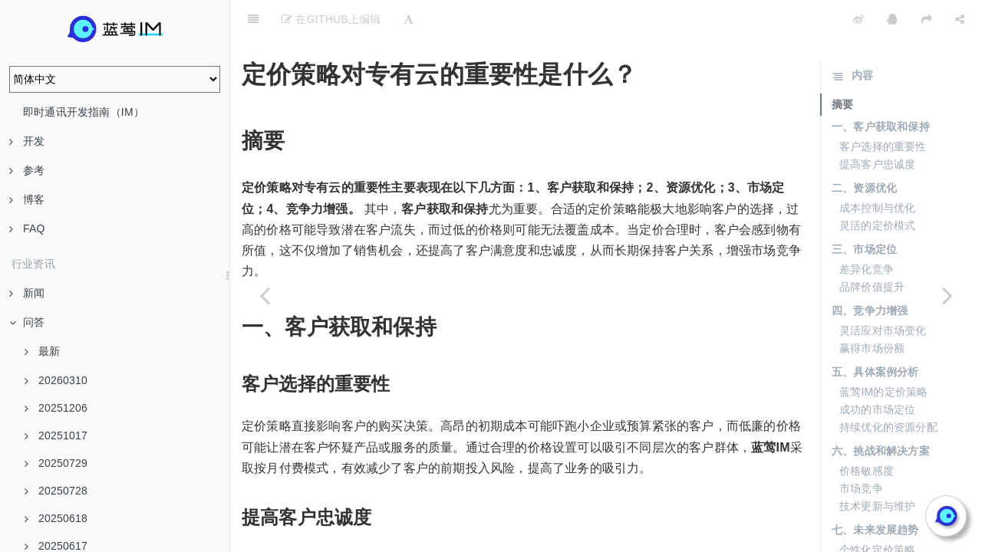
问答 (26, 322)
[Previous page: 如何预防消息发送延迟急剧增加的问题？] (264, 295)
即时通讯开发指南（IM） (83, 112)
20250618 (56, 518)
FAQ (27, 228)
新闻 (26, 293)
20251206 (56, 408)
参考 (26, 170)
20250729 (56, 463)
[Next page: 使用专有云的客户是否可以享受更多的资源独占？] (947, 295)
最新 (42, 351)
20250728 (56, 491)
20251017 (56, 435)
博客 (26, 199)
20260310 (56, 380)
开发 (26, 141)
